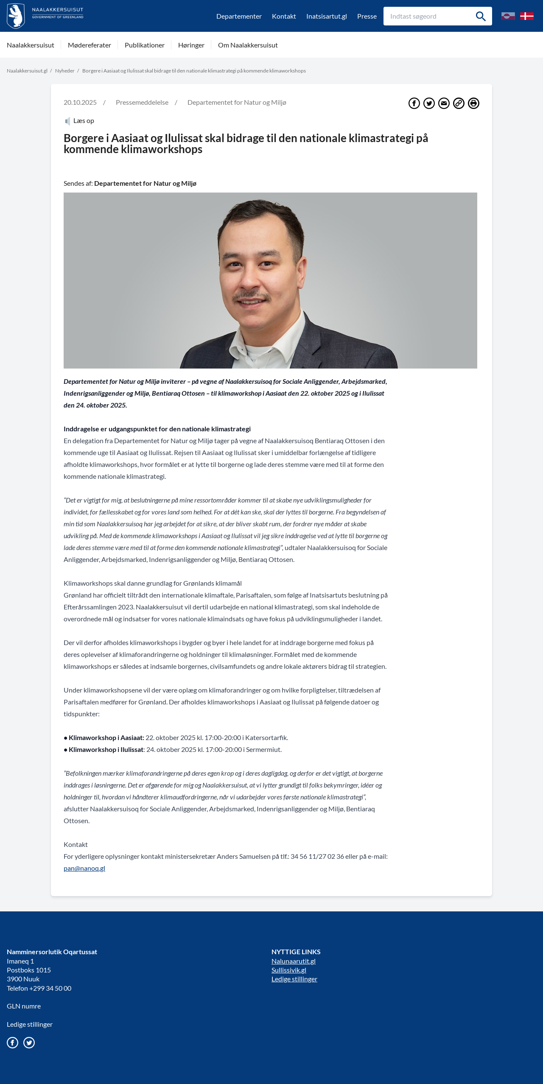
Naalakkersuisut (30, 45)
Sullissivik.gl (289, 970)
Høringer (191, 45)
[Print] (473, 103)
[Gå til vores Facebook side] (12, 1042)
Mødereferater (89, 45)
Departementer (239, 16)
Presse (367, 16)
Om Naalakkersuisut (248, 45)
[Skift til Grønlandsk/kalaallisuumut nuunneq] (508, 16)
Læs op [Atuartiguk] (79, 120)
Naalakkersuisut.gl (27, 70)
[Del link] (459, 103)
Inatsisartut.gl (326, 16)
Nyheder (65, 70)
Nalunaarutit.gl (294, 961)
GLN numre (24, 1006)
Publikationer (145, 45)
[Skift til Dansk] (527, 16)
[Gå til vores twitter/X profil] (29, 1042)
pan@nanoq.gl (84, 868)
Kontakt (284, 16)
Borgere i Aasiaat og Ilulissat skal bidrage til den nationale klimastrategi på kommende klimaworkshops (194, 70)
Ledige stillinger (30, 1024)
